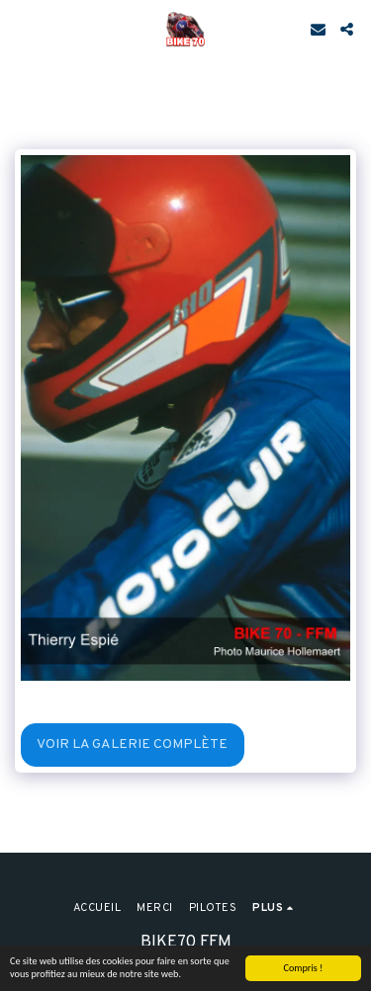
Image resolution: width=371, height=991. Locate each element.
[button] (22, 28)
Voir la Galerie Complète (132, 744)
